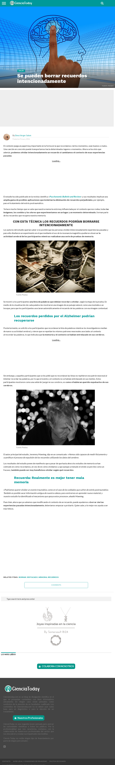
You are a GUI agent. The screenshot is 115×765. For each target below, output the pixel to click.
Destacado (32, 577)
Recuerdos (53, 577)
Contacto (6, 761)
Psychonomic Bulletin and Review (65, 196)
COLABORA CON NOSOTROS (58, 666)
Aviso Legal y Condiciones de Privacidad (30, 761)
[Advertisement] (56, 178)
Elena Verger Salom (23, 135)
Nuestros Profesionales (30, 717)
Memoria (43, 577)
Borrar (22, 577)
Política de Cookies (58, 761)
